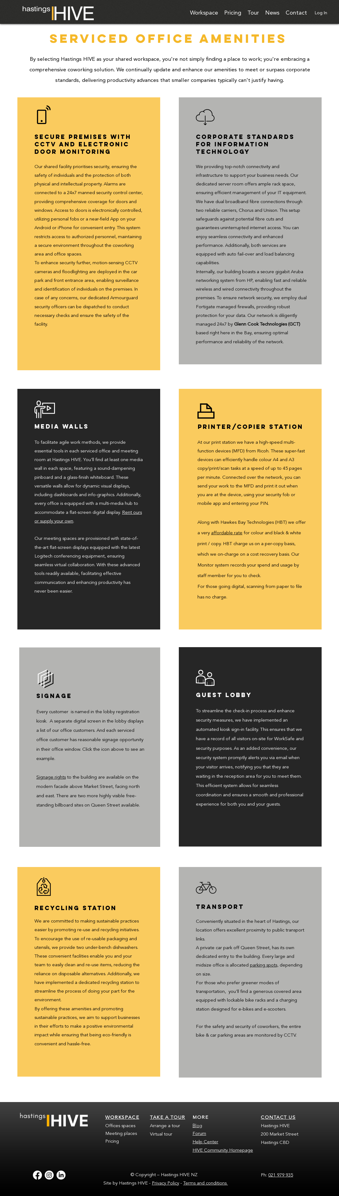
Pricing (112, 1141)
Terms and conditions (205, 1183)
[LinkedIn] (61, 1175)
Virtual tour (161, 1134)
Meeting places (121, 1134)
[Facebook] (37, 1175)
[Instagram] (49, 1175)
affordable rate (226, 533)
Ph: (264, 1175)
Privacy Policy (165, 1183)
